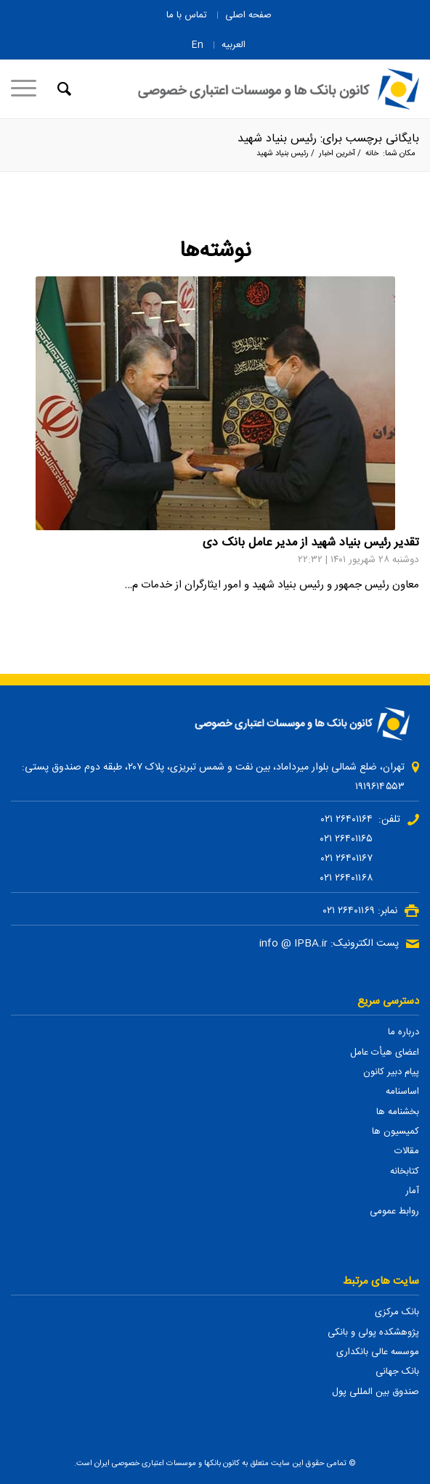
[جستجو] (62, 89)
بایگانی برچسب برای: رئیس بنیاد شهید (328, 139)
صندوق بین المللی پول (375, 1392)
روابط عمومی (394, 1211)
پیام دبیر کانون (391, 1072)
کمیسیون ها (395, 1131)
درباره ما (403, 1032)
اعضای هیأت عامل (384, 1052)
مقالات (406, 1151)
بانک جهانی (397, 1372)
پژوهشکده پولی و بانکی (373, 1332)
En (197, 45)
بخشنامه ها (397, 1112)
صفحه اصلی (248, 15)
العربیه (234, 45)
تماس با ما (186, 15)
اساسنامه (402, 1092)
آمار (412, 1191)
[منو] (28, 89)
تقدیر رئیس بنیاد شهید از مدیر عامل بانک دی (311, 543)
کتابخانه (404, 1171)
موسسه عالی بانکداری (377, 1352)
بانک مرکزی (397, 1312)
